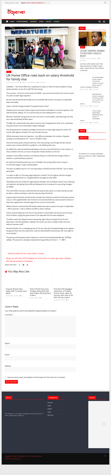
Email (7, 355)
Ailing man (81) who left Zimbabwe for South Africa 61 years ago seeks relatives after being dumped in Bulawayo (38, 259)
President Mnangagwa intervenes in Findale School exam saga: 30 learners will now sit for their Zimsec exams (63, 293)
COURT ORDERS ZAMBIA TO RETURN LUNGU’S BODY (35, 4)
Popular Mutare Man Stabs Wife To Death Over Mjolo (16, 291)
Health (48, 21)
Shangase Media (15, 458)
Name (8, 343)
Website (8, 366)
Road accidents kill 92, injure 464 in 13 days (25, 253)
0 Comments (41, 82)
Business (33, 21)
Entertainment (22, 21)
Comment (9, 315)
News (12, 21)
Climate (56, 21)
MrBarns (24, 82)
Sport (41, 21)
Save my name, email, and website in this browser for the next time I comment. (36, 377)
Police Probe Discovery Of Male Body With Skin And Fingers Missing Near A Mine (40, 292)
